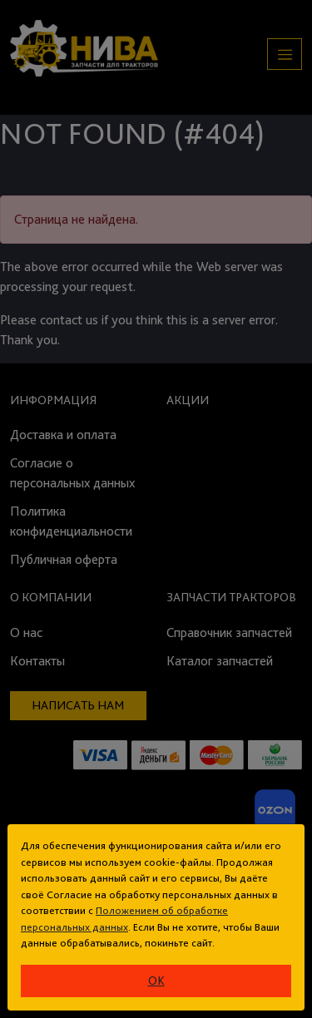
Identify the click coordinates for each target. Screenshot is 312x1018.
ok (156, 980)
